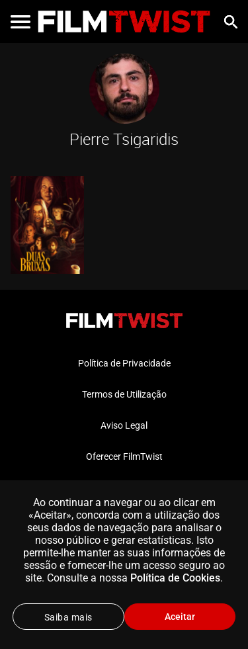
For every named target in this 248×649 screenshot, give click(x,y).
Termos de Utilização (124, 394)
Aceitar (180, 616)
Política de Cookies (175, 578)
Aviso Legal (124, 425)
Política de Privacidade (124, 363)
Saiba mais (68, 617)
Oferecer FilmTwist (124, 456)
